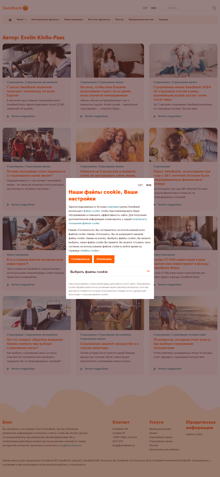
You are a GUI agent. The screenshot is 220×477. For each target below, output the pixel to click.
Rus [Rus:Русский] (148, 185)
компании (113, 206)
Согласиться (80, 259)
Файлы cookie (89, 250)
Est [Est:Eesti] (140, 185)
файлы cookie (92, 210)
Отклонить (104, 259)
